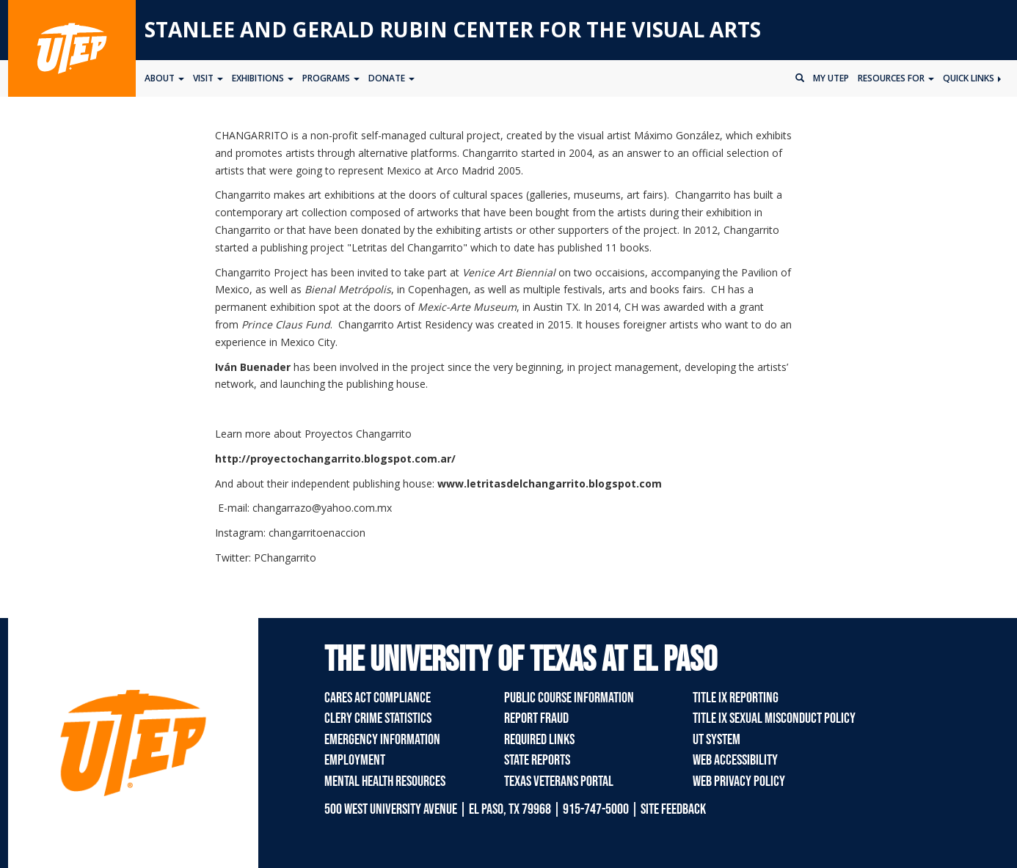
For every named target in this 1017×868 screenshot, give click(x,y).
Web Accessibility (735, 760)
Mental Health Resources (384, 781)
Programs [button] (331, 78)
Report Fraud (536, 718)
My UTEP (831, 78)
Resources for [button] (896, 78)
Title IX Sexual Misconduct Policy (774, 718)
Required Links (539, 740)
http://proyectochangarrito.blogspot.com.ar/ (335, 459)
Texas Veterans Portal (558, 781)
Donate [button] (391, 78)
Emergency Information (382, 740)
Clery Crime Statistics (377, 718)
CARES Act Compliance (377, 698)
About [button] (164, 78)
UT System (716, 740)
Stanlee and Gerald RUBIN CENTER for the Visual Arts (453, 29)
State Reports (537, 760)
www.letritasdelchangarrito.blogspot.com (549, 483)
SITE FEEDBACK (673, 809)
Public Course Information (569, 698)
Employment (354, 760)
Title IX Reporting (736, 698)
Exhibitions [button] (263, 78)
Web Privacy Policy (739, 781)
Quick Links (972, 78)
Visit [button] (208, 78)
